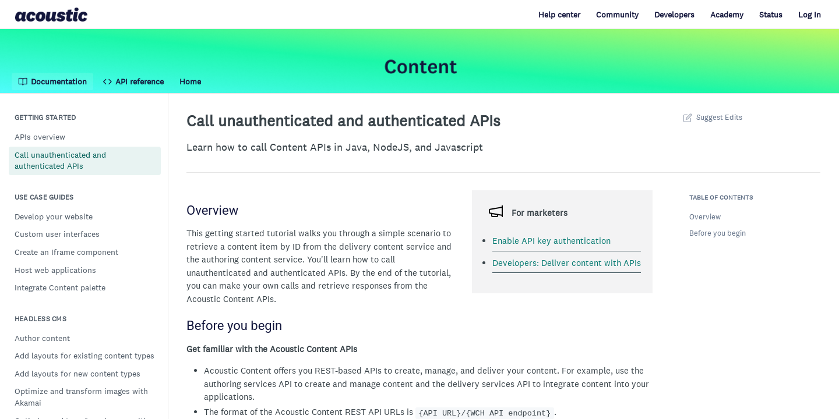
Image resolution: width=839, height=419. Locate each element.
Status (770, 14)
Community (617, 14)
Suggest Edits (711, 117)
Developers (674, 14)
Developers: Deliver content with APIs (566, 262)
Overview (705, 217)
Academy (726, 14)
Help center (559, 14)
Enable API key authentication (551, 240)
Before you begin (717, 233)
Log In (809, 14)
